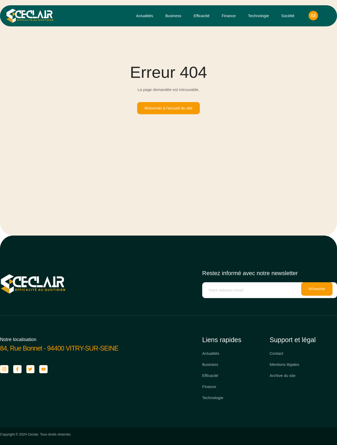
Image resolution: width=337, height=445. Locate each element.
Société (288, 16)
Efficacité (202, 16)
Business (174, 16)
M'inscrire (317, 290)
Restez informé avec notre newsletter (250, 273)
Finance (229, 16)
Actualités (145, 16)
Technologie (258, 16)
